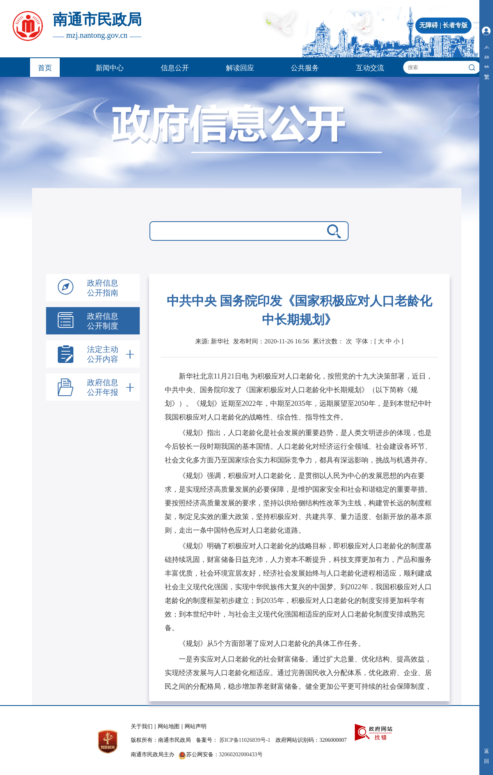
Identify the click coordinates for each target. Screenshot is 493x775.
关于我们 (142, 726)
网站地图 (169, 726)
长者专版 (455, 25)
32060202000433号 (241, 754)
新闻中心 (110, 68)
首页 (45, 68)
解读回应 (240, 68)
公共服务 (305, 68)
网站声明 (195, 726)
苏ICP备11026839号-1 (245, 740)
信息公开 (175, 68)
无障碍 (428, 25)
